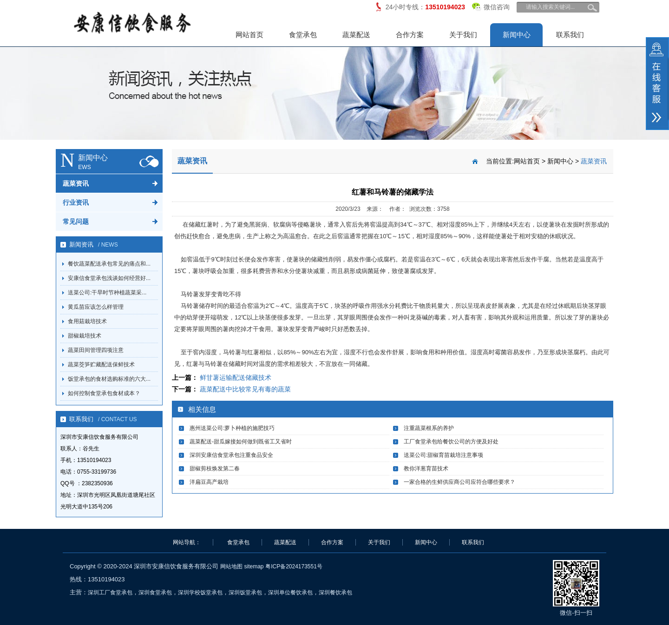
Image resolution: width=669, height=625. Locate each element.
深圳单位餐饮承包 (290, 592)
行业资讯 (76, 202)
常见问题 (76, 221)
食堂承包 (303, 35)
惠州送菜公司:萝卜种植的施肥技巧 (232, 428)
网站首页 (249, 35)
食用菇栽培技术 (87, 321)
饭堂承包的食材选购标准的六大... (109, 379)
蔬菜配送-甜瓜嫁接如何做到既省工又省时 (241, 441)
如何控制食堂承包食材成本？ (104, 393)
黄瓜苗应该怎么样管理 (96, 307)
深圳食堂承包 (155, 592)
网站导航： (187, 542)
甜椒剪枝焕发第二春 (215, 468)
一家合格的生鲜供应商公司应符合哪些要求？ (459, 482)
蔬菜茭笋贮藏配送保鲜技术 (101, 364)
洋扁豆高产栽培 (209, 482)
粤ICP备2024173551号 (293, 566)
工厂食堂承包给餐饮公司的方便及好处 (451, 441)
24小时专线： (425, 7)
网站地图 (231, 566)
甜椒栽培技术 (84, 335)
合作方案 (410, 35)
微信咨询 (491, 5)
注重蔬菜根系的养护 (429, 428)
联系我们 (570, 35)
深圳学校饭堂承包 (200, 592)
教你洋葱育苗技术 (426, 468)
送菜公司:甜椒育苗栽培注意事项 (443, 455)
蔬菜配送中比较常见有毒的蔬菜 (245, 389)
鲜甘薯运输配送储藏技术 (235, 377)
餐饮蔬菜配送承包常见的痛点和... (109, 263)
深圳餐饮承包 (335, 592)
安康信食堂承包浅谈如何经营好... (109, 278)
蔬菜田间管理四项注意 (96, 350)
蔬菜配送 (356, 35)
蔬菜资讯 (76, 183)
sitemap (253, 566)
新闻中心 (517, 35)
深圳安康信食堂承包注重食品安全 (231, 455)
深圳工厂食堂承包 (110, 592)
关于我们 (463, 35)
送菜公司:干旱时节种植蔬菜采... (107, 292)
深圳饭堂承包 (245, 592)
